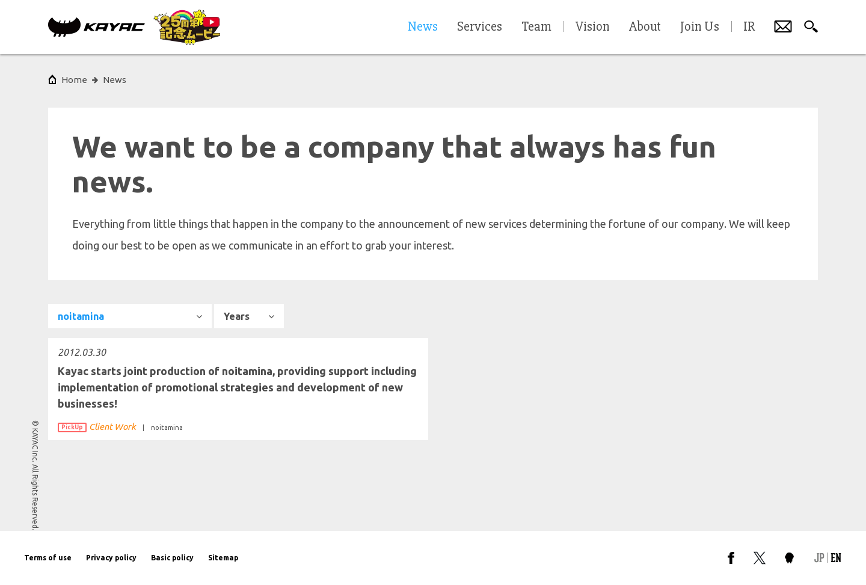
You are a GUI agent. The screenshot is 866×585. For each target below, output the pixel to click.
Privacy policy (111, 558)
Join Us (699, 27)
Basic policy (172, 558)
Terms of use (48, 558)
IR (749, 27)
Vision (593, 27)
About (645, 27)
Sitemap (223, 558)
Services (479, 27)
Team (536, 27)
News (114, 80)
